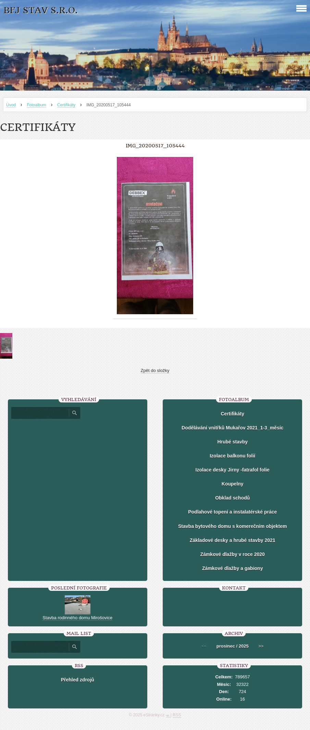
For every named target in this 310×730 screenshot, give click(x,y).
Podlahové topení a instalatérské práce (232, 512)
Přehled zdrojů (77, 679)
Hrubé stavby (232, 441)
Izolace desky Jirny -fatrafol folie (233, 470)
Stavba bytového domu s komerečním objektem (232, 526)
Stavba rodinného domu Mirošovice (77, 617)
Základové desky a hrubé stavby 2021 (232, 540)
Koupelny (233, 484)
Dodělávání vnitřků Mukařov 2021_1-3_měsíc (232, 427)
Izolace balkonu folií (232, 456)
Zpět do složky (155, 370)
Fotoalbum (36, 105)
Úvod (11, 105)
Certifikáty (66, 105)
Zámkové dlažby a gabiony (232, 568)
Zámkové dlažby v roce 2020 (232, 554)
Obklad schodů (232, 498)
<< (204, 646)
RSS (177, 715)
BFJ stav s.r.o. (40, 10)
